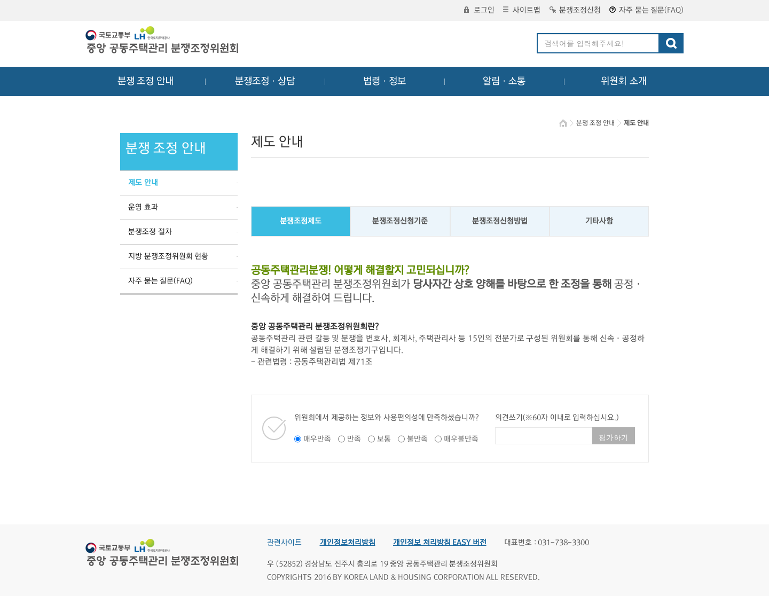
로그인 (479, 10)
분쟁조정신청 (575, 10)
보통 (384, 439)
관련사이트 (284, 542)
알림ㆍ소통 (504, 81)
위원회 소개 (624, 81)
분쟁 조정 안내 (145, 81)
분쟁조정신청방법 (500, 221)
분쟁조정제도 (300, 221)
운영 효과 (143, 207)
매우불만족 (461, 439)
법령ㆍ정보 (384, 81)
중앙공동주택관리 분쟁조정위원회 (162, 41)
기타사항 (599, 221)
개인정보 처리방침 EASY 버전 (439, 542)
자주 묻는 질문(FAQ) (646, 10)
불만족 (417, 439)
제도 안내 (143, 182)
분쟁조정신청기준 (400, 221)
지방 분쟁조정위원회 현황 (168, 256)
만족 (354, 439)
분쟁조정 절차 (150, 232)
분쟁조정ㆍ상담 (265, 81)
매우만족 (317, 439)
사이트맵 (521, 10)
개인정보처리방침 (347, 542)
